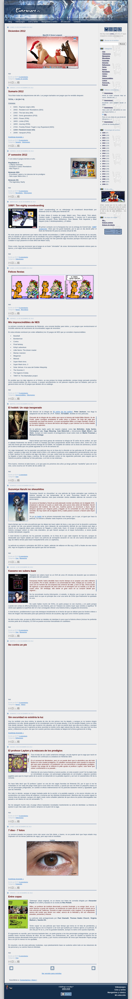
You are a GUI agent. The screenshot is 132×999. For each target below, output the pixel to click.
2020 (104, 148)
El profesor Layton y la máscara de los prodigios (35, 750)
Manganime (23, 558)
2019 (104, 151)
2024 (104, 138)
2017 (104, 156)
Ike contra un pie (17, 645)
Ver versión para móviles (51, 973)
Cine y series (33, 22)
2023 (104, 140)
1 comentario (23, 474)
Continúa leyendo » (16, 137)
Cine (17, 476)
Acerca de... (106, 82)
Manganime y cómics (49, 22)
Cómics (104, 74)
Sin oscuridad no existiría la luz (25, 717)
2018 (104, 153)
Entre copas (15, 896)
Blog (10, 22)
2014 (104, 163)
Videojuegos (20, 22)
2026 (104, 133)
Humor (18, 309)
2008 (104, 179)
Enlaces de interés (108, 225)
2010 (104, 174)
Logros (104, 80)
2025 (104, 135)
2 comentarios (23, 77)
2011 (104, 171)
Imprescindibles (21, 395)
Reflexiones (19, 738)
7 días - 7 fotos (16, 830)
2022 (104, 143)
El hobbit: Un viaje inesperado (25, 407)
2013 (104, 166)
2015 (104, 161)
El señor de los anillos (63, 412)
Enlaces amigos (107, 222)
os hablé (38, 516)
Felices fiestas (16, 272)
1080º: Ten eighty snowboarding (26, 205)
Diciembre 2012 (16, 31)
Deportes (105, 62)
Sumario (18, 142)
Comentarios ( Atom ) (28, 980)
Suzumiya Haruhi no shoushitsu (26, 489)
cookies (112, 34)
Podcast (105, 85)
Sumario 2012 (15, 91)
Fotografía (19, 884)
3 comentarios (23, 702)
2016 (104, 158)
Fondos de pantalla (22, 79)
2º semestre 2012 (17, 154)
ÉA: (105, 114)
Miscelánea (24, 309)
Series (104, 67)
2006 (104, 184)
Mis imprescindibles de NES (24, 322)
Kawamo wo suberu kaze (22, 571)
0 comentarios (23, 140)
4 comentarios (23, 816)
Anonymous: (108, 93)
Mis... (104, 220)
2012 (104, 169)
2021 (104, 145)
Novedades (19, 193)
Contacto (77, 22)
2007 (104, 181)
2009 (104, 176)
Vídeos (23, 704)
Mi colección (65, 22)
